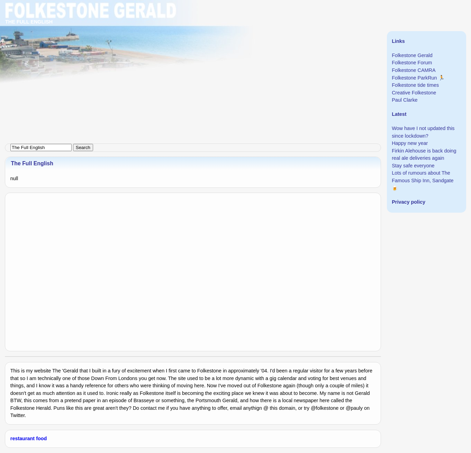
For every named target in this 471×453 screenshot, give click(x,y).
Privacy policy (408, 202)
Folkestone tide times (415, 85)
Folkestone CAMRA (413, 70)
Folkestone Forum (412, 62)
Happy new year (410, 143)
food (41, 438)
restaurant (22, 438)
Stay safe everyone (413, 165)
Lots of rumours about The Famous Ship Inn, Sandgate (422, 176)
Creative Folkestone (414, 92)
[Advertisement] (207, 48)
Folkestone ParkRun (414, 78)
